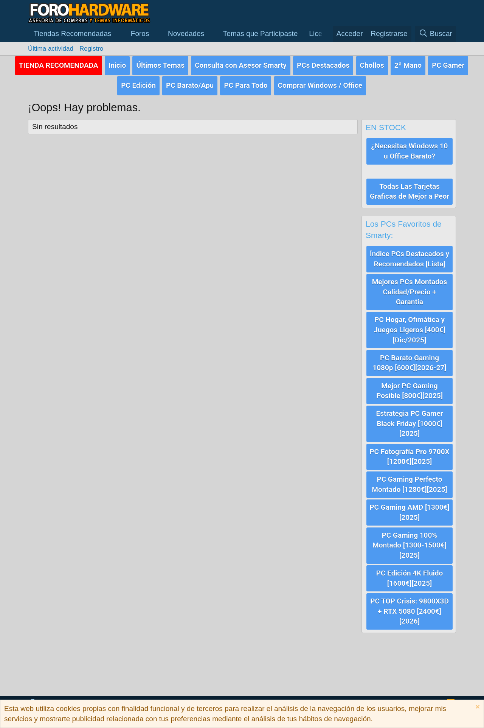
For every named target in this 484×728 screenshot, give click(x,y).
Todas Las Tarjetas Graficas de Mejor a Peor (409, 190)
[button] (76, 34)
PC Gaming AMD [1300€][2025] (409, 509)
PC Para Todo (245, 85)
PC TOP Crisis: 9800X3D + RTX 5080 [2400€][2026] (409, 607)
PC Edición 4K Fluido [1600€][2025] (409, 575)
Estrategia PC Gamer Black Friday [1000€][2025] (409, 421)
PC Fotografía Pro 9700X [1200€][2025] (409, 454)
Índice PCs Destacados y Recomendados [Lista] (409, 258)
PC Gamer (448, 65)
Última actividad (50, 48)
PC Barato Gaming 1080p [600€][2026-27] (409, 361)
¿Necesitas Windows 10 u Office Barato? (409, 150)
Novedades (186, 33)
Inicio (117, 65)
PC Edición (138, 85)
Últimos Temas (160, 65)
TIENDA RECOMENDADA (58, 65)
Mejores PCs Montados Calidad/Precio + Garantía (409, 290)
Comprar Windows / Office (320, 85)
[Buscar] (435, 34)
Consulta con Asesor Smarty (241, 65)
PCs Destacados (323, 65)
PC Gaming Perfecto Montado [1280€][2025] (409, 482)
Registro (91, 48)
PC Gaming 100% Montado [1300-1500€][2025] (409, 542)
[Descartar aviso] (476, 708)
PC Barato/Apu (190, 85)
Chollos (372, 65)
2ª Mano (408, 65)
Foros (140, 33)
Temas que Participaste (260, 33)
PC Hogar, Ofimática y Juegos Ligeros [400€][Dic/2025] (409, 328)
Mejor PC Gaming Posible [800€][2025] (409, 389)
